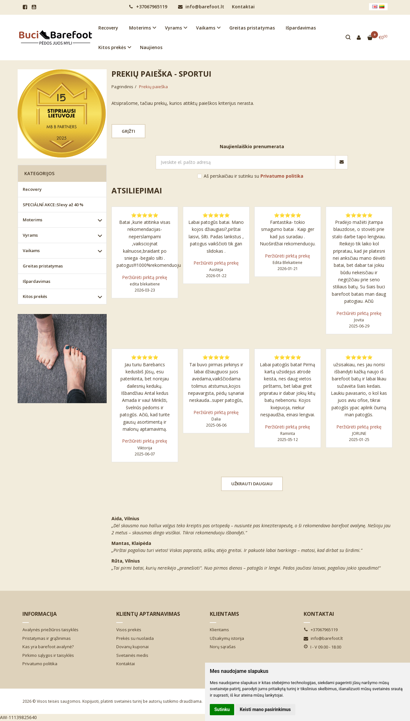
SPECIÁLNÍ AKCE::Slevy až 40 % (53, 205)
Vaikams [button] (205, 28)
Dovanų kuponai (132, 646)
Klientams (224, 613)
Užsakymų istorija (227, 638)
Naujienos (151, 47)
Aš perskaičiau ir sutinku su (253, 176)
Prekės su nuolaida (135, 638)
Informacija (39, 613)
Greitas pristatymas (252, 28)
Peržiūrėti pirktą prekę (144, 277)
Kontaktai (243, 7)
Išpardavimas (301, 28)
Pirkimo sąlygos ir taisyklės (48, 655)
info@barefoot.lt (201, 7)
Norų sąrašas (223, 646)
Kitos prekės (35, 296)
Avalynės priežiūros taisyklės (50, 629)
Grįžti (128, 131)
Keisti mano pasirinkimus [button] (265, 709)
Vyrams (30, 235)
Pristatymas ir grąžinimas (46, 638)
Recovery (108, 28)
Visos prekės (128, 629)
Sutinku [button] (222, 709)
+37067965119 (148, 7)
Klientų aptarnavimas (148, 613)
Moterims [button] (140, 28)
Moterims (32, 220)
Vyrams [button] (173, 28)
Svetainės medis (132, 655)
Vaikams (31, 250)
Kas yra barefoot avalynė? (48, 646)
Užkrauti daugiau (252, 484)
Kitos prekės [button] (112, 47)
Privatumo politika (39, 663)
